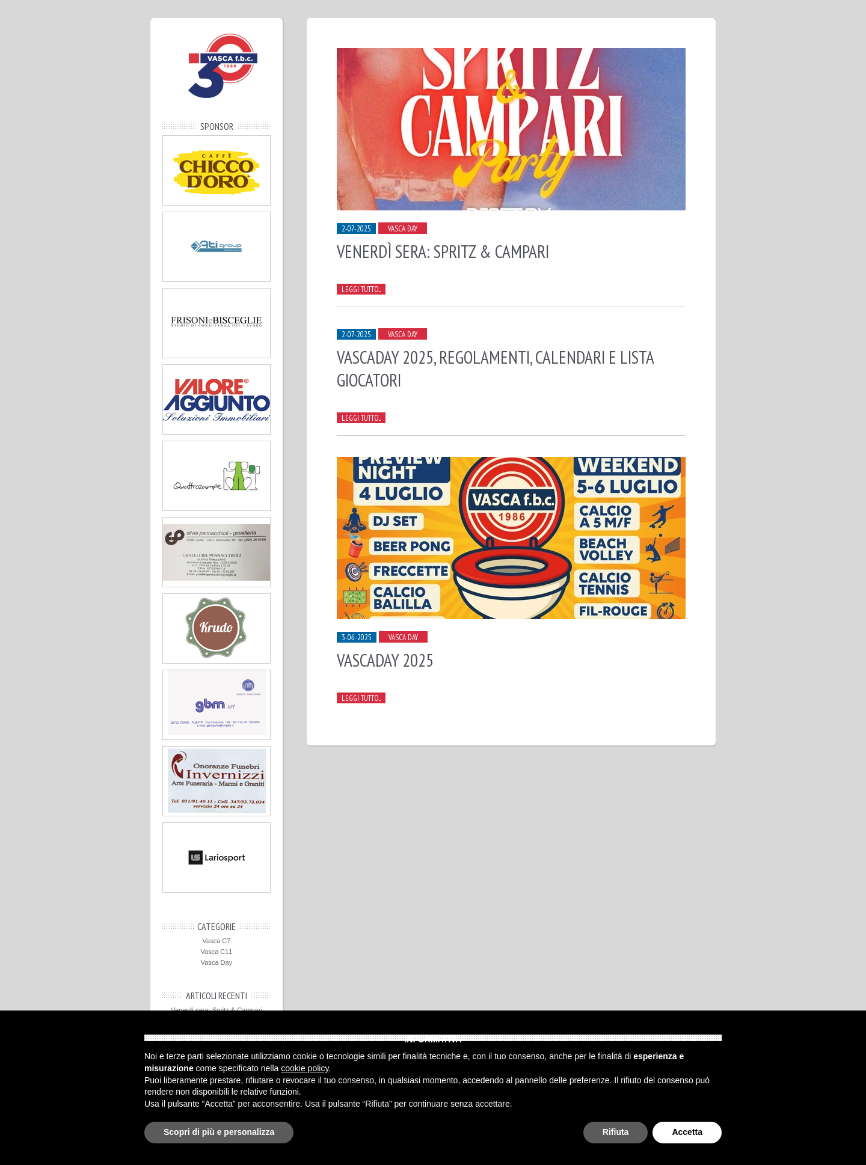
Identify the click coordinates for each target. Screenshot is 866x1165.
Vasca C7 (217, 940)
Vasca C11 (217, 951)
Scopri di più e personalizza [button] (219, 1132)
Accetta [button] (687, 1132)
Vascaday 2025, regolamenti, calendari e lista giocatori (495, 368)
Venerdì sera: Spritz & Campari (216, 1010)
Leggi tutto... (361, 289)
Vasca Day (216, 962)
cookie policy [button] (304, 1068)
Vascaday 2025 (385, 660)
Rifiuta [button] (616, 1132)
